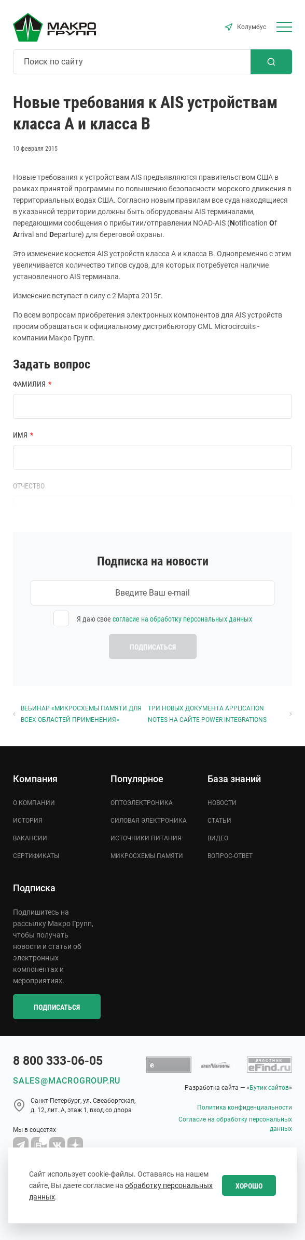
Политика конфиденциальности (244, 1107)
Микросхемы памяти (146, 856)
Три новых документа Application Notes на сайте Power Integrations (220, 714)
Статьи (219, 820)
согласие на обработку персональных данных (182, 619)
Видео (217, 838)
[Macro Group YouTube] (39, 1145)
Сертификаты (36, 856)
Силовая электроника (148, 820)
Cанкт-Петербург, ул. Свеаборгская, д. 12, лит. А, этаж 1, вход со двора (83, 1105)
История (28, 820)
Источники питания (146, 838)
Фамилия (29, 384)
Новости (222, 803)
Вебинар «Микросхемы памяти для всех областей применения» (77, 714)
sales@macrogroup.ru (66, 1081)
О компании (34, 803)
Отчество (29, 486)
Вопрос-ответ (230, 856)
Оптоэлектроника (141, 803)
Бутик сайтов (269, 1087)
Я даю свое (164, 619)
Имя (20, 435)
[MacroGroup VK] (57, 1145)
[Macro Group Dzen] (75, 1145)
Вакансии (30, 838)
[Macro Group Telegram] (21, 1145)
